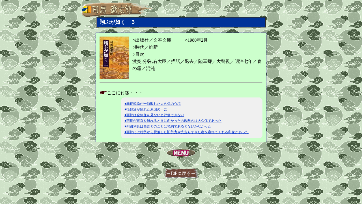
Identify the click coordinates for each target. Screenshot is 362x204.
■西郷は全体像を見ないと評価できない (154, 115)
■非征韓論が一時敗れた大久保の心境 (152, 104)
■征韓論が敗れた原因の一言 (145, 109)
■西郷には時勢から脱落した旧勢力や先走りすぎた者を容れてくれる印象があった (186, 132)
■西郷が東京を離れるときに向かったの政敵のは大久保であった (172, 121)
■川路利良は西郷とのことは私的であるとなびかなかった (167, 126)
